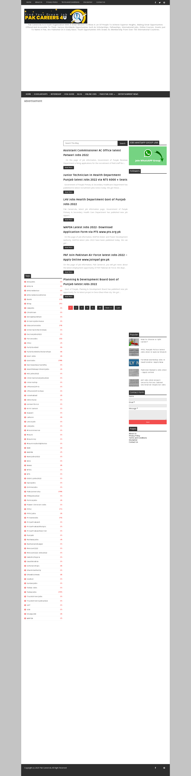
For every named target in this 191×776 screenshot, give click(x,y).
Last (118, 308)
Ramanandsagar (35, 544)
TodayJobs (32, 592)
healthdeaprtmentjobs (38, 369)
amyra (30, 286)
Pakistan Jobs (106, 94)
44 (100, 308)
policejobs (32, 500)
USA (28, 609)
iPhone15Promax (35, 391)
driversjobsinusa (35, 321)
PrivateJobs (32, 518)
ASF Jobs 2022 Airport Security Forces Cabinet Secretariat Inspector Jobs (153, 382)
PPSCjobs (31, 513)
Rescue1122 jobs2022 (37, 553)
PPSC (29, 509)
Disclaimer (87, 2)
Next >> (108, 308)
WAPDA (30, 618)
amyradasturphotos (36, 295)
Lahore (30, 417)
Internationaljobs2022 (38, 378)
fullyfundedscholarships (39, 352)
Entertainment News (128, 94)
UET (28, 605)
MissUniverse (33, 430)
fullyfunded (33, 347)
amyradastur (33, 291)
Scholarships (41, 94)
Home (28, 2)
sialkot (30, 579)
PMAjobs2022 (33, 496)
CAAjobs (30, 308)
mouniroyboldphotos (37, 443)
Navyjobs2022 (33, 457)
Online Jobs (91, 94)
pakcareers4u (33, 492)
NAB (29, 448)
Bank (29, 299)
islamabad (32, 395)
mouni (30, 435)
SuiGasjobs (32, 583)
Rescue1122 (32, 548)
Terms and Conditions (70, 2)
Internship (56, 94)
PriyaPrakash (33, 522)
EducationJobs (34, 325)
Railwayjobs (33, 540)
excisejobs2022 (34, 334)
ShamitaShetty (34, 570)
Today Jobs (32, 588)
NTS (28, 474)
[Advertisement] (121, 59)
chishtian (31, 312)
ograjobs (31, 483)
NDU (29, 461)
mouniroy (31, 439)
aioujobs (31, 282)
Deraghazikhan (34, 317)
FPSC (29, 343)
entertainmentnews (37, 330)
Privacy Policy (52, 2)
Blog (79, 94)
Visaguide (31, 614)
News (29, 465)
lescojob (31, 422)
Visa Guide (69, 94)
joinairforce (33, 404)
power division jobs (36, 505)
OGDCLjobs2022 (34, 478)
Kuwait (30, 413)
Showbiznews (33, 575)
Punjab (30, 535)
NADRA (30, 452)
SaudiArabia (33, 561)
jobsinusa (32, 400)
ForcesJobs (32, 339)
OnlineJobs (32, 487)
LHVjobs (31, 426)
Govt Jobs (31, 356)
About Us (38, 2)
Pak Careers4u (46, 768)
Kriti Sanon (32, 408)
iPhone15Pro (33, 387)
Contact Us (100, 2)
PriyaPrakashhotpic (36, 526)
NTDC (29, 470)
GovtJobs (31, 360)
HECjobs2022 (33, 374)
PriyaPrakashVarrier (37, 531)
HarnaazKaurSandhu (37, 365)
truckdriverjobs (34, 596)
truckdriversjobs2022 (37, 601)
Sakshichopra (33, 557)
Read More (68, 168)
